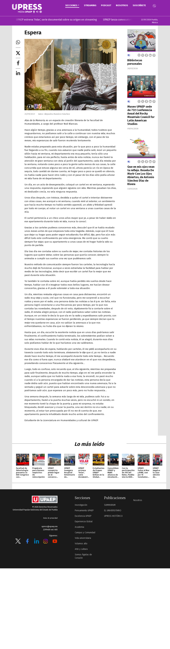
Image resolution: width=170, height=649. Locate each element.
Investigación (81, 505)
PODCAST (106, 5)
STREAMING (90, 5)
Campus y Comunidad (85, 532)
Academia (79, 527)
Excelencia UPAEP (83, 516)
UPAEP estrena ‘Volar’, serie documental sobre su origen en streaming (59, 19)
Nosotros (122, 5)
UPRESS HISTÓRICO (113, 516)
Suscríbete (139, 5)
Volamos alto (81, 543)
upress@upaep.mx (50, 526)
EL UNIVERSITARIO (112, 510)
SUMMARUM (110, 505)
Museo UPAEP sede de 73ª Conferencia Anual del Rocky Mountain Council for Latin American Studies (140, 115)
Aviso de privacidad (50, 518)
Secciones (71, 5)
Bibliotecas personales (134, 62)
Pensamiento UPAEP (84, 510)
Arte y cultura (81, 549)
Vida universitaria (83, 538)
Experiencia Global (84, 521)
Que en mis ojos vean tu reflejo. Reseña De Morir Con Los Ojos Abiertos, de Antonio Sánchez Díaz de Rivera (140, 175)
